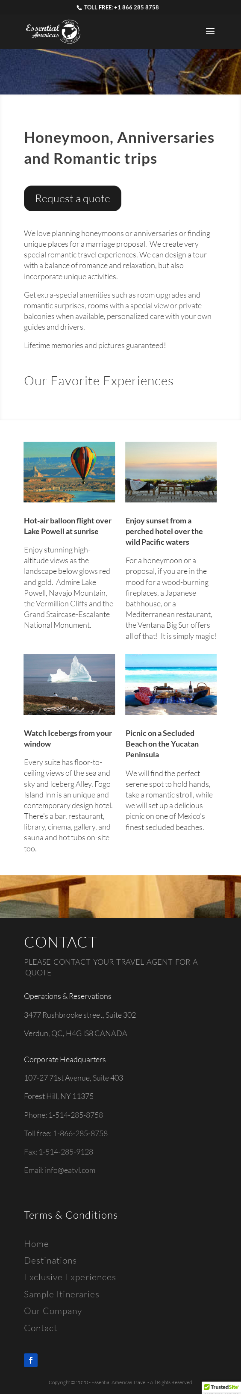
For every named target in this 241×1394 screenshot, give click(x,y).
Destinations (50, 1260)
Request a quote (72, 198)
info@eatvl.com (70, 1170)
